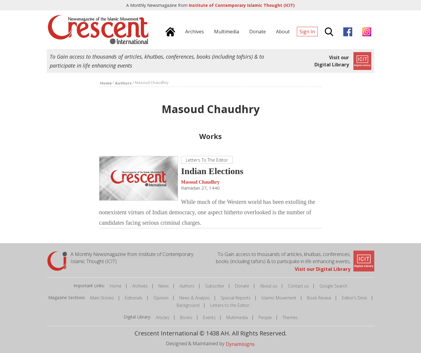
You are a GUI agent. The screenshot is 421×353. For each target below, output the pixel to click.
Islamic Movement (278, 298)
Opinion (161, 298)
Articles (162, 317)
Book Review (319, 298)
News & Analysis (194, 298)
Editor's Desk (354, 298)
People (265, 317)
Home (115, 286)
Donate (242, 286)
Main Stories (102, 298)
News (163, 286)
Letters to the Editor (229, 305)
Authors (187, 286)
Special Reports (236, 298)
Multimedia (237, 317)
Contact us (298, 286)
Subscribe (214, 286)
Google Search (333, 286)
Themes (290, 317)
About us (268, 286)
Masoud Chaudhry (200, 182)
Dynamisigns (240, 343)
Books (186, 317)
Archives (140, 286)
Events (209, 317)
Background (188, 305)
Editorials (134, 298)
